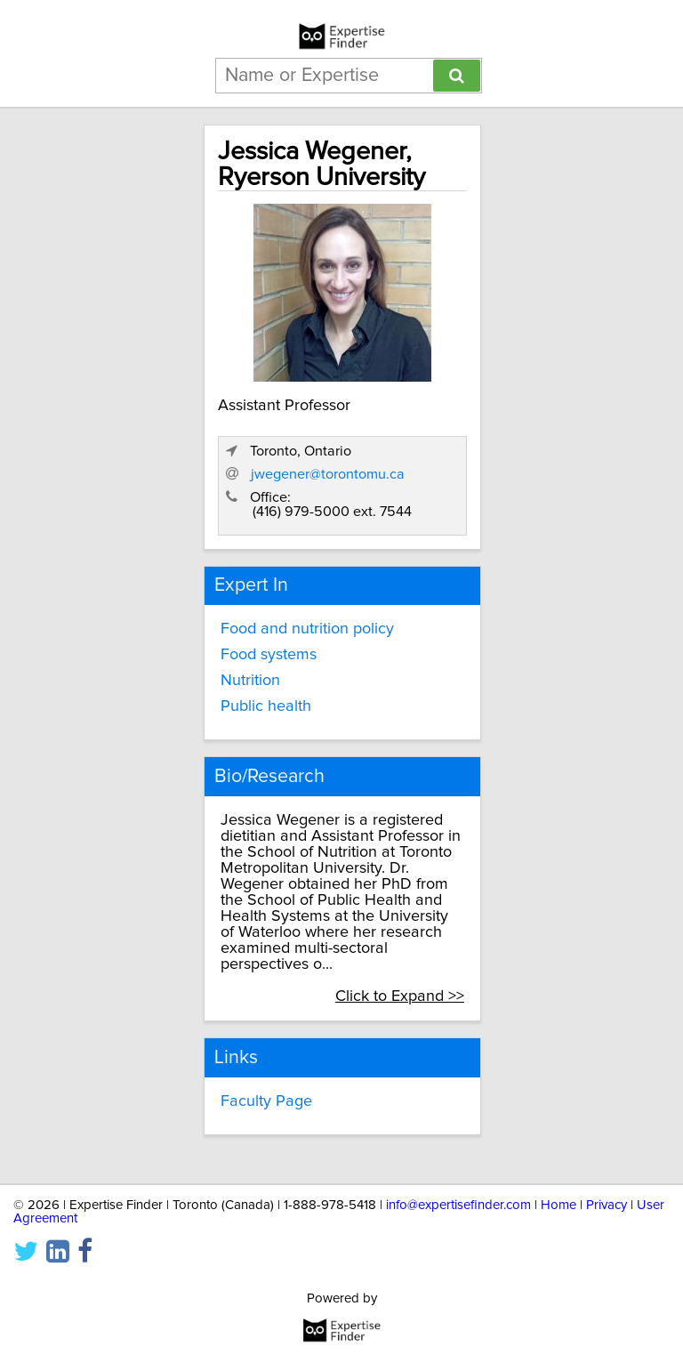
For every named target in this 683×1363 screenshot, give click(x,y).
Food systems (269, 655)
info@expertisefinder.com (458, 1205)
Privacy (606, 1205)
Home (558, 1205)
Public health (266, 706)
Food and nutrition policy (307, 629)
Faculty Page (266, 1101)
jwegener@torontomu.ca (328, 474)
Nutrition (250, 681)
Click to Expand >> (399, 996)
